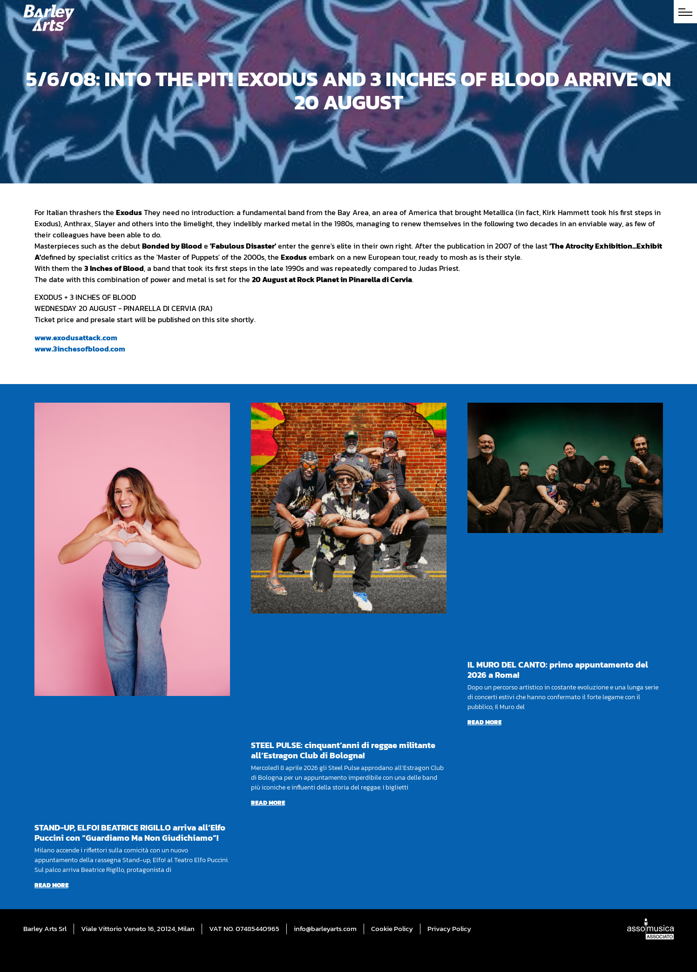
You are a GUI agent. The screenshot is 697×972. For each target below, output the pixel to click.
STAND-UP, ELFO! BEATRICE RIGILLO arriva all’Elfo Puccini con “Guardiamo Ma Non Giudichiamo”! (129, 832)
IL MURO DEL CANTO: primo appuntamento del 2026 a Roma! (557, 669)
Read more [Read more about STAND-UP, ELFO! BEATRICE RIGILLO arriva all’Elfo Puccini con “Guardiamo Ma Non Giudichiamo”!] (51, 885)
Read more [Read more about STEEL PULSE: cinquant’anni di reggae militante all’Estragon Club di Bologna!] (268, 802)
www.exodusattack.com (75, 337)
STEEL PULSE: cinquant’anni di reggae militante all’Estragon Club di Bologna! (343, 750)
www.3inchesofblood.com (79, 348)
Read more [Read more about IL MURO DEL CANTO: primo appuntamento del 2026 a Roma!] (484, 722)
